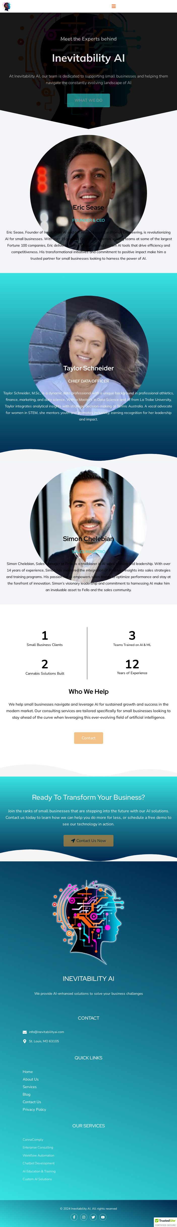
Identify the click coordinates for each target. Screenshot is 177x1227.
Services (30, 1086)
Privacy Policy (34, 1109)
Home (28, 1071)
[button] (113, 6)
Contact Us (32, 1101)
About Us (31, 1079)
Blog (27, 1094)
